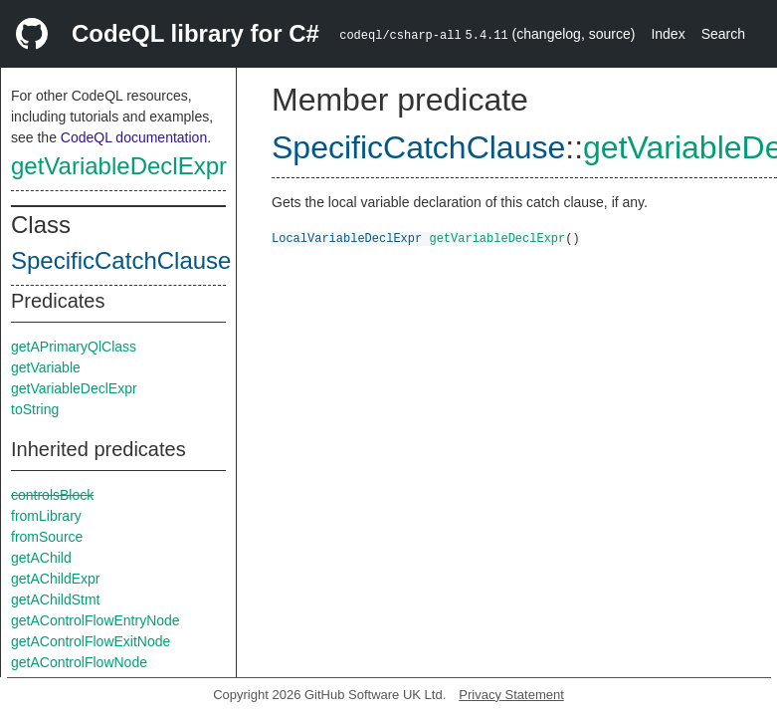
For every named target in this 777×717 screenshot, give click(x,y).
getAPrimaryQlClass (73, 347)
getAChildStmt (55, 599)
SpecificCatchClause (121, 260)
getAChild (41, 558)
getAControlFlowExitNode (90, 641)
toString (35, 409)
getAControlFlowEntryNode (95, 620)
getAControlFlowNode (79, 662)
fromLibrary (46, 516)
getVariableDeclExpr (119, 165)
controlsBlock (52, 495)
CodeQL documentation (134, 137)
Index (667, 34)
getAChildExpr (55, 579)
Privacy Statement (511, 694)
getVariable (46, 367)
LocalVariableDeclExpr (347, 237)
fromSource (47, 537)
